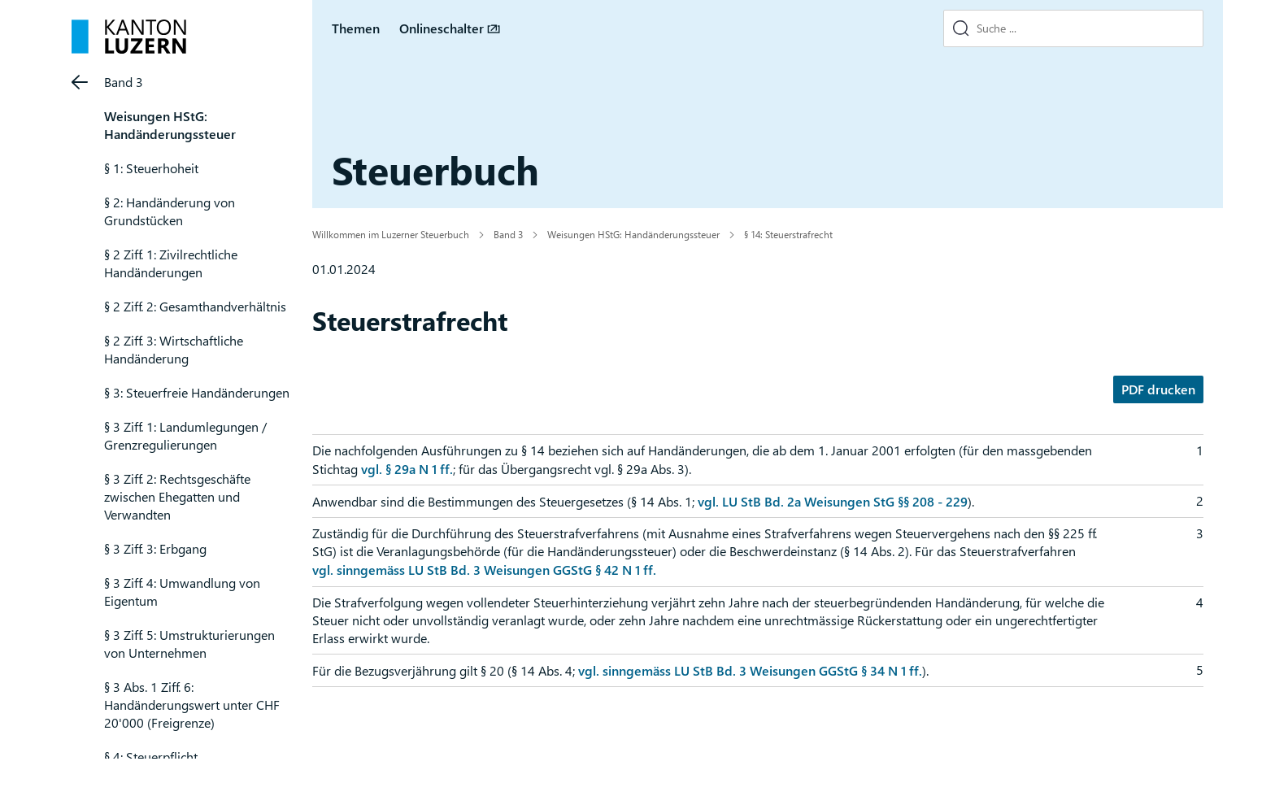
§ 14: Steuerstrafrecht (788, 234)
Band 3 (123, 81)
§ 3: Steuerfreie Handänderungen (196, 392)
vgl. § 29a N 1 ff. (407, 468)
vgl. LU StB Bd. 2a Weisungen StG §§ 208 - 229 (833, 501)
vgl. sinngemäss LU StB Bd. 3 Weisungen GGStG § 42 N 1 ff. (484, 569)
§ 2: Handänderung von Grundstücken (169, 211)
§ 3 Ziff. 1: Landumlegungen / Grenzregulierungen (185, 435)
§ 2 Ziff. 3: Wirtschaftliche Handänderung (173, 349)
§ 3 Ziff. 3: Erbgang (155, 548)
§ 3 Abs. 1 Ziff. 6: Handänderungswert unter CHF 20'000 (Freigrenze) (192, 704)
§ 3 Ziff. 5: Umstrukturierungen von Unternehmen (189, 643)
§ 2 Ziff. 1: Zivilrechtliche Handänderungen (170, 263)
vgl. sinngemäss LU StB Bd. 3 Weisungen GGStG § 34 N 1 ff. (750, 670)
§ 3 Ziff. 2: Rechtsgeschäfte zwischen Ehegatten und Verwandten (177, 496)
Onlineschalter (441, 28)
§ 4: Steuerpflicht (151, 756)
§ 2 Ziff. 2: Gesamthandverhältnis (195, 306)
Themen (356, 28)
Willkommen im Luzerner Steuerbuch (390, 234)
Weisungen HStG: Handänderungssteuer (170, 124)
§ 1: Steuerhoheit (151, 167)
